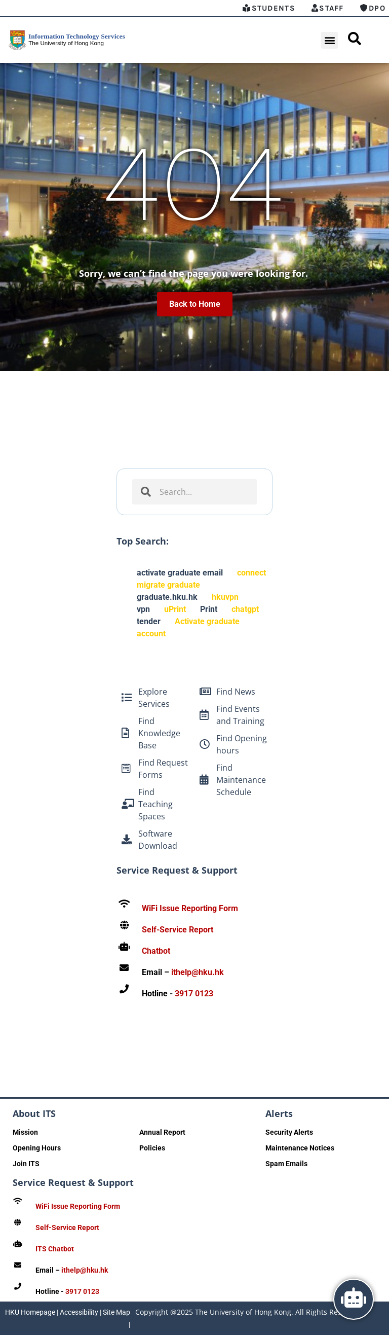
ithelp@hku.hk (197, 972)
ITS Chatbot (54, 1249)
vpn (143, 609)
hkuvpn (225, 597)
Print (208, 609)
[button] (329, 40)
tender (149, 621)
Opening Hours (37, 1148)
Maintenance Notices (299, 1148)
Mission (25, 1132)
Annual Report (162, 1132)
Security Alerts (289, 1132)
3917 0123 (194, 993)
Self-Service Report (177, 929)
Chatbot (156, 951)
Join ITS (26, 1164)
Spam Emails (286, 1164)
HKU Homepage (30, 1312)
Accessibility (79, 1312)
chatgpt (245, 609)
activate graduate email (180, 573)
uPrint (175, 609)
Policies (152, 1148)
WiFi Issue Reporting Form (190, 908)
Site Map (116, 1312)
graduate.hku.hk (167, 597)
